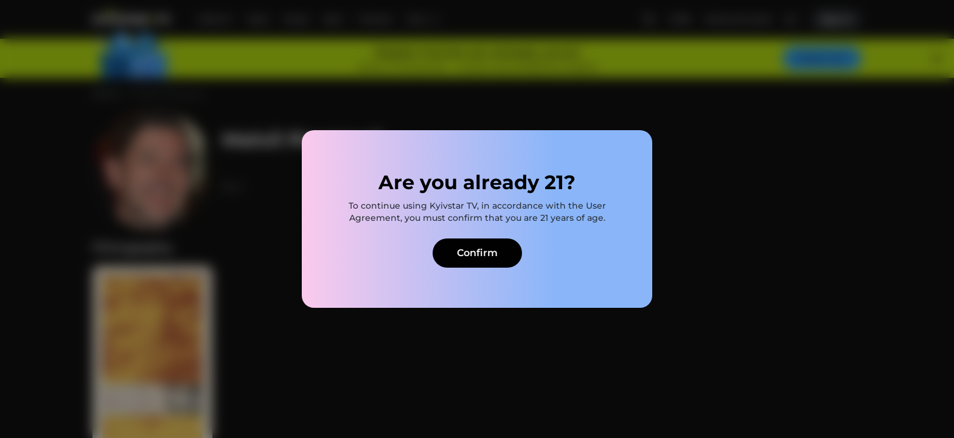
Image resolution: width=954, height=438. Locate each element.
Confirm (477, 253)
